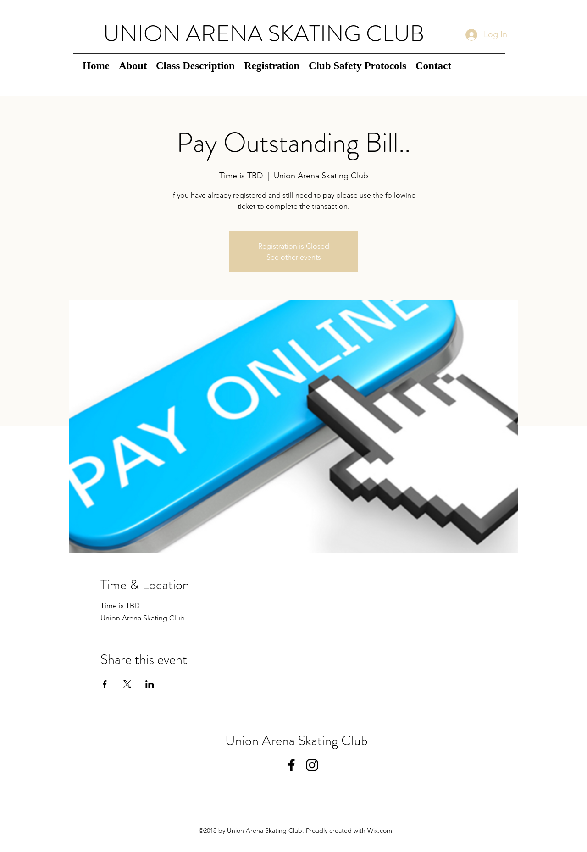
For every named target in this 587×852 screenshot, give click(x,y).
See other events (293, 257)
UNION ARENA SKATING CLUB (263, 33)
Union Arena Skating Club (296, 740)
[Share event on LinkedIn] (149, 684)
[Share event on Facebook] (104, 684)
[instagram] (312, 765)
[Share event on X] (127, 684)
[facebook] (291, 765)
